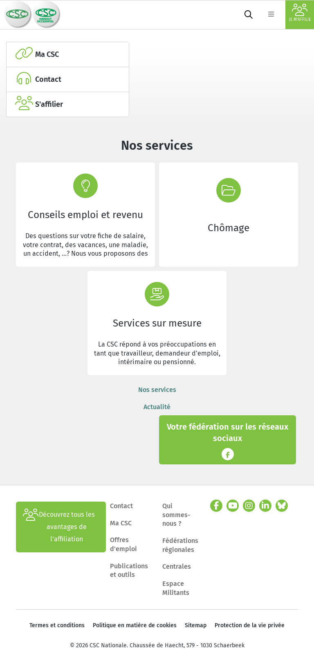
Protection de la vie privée (250, 625)
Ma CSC (121, 523)
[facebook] (216, 506)
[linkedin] (265, 506)
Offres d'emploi (123, 544)
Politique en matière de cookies (135, 625)
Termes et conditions (57, 625)
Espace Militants (175, 588)
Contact (121, 506)
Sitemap (195, 625)
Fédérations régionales (180, 545)
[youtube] (233, 506)
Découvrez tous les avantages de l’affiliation (59, 527)
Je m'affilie (300, 13)
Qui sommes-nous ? (176, 514)
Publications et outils (129, 570)
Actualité (157, 407)
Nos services (157, 390)
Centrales (176, 566)
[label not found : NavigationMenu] (271, 14)
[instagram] (249, 506)
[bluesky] (282, 506)
